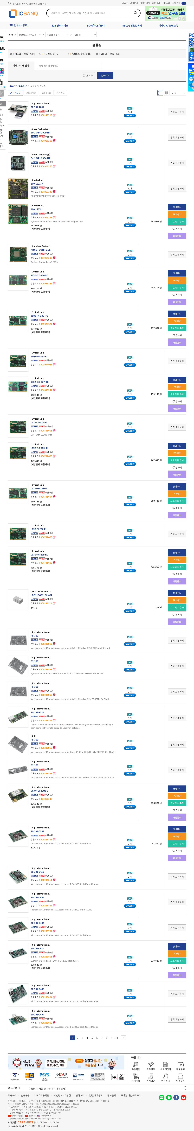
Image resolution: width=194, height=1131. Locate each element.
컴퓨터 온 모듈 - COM (108, 54)
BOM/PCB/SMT (96, 25)
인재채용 (25, 1095)
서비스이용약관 (41, 1095)
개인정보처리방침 (62, 1095)
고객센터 (134, 2)
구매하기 (177, 214)
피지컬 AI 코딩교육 (168, 25)
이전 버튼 (185, 1086)
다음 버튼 (185, 1089)
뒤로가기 (179, 19)
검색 (135, 13)
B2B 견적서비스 (60, 25)
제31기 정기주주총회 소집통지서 (27, 3)
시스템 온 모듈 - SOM (22, 54)
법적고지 (80, 1095)
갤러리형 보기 (166, 93)
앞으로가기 (184, 19)
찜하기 (177, 228)
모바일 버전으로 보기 (131, 1095)
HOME (10, 34)
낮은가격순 (31, 92)
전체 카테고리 (21, 25)
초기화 (89, 75)
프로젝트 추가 (177, 221)
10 (116, 1038)
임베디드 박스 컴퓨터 (79, 54)
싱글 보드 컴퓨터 (48, 54)
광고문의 (112, 1095)
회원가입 (156, 2)
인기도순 (16, 92)
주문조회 (166, 2)
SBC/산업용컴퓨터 (132, 25)
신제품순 (60, 92)
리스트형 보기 (160, 93)
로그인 (125, 2)
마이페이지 (145, 2)
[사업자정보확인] (69, 1100)
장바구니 (179, 3)
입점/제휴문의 (96, 1095)
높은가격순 (46, 92)
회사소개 (12, 1095)
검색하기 (105, 75)
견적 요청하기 (177, 111)
